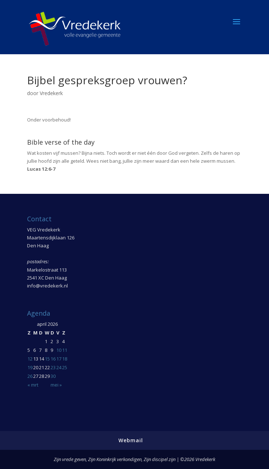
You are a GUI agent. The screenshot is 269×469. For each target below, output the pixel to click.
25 (64, 367)
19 (29, 367)
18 (64, 358)
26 (29, 376)
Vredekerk (51, 93)
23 (53, 367)
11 (64, 350)
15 (47, 358)
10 (58, 350)
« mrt (32, 384)
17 (58, 358)
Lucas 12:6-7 (41, 169)
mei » (56, 384)
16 (53, 358)
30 (53, 376)
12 (29, 358)
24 (58, 367)
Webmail (130, 440)
